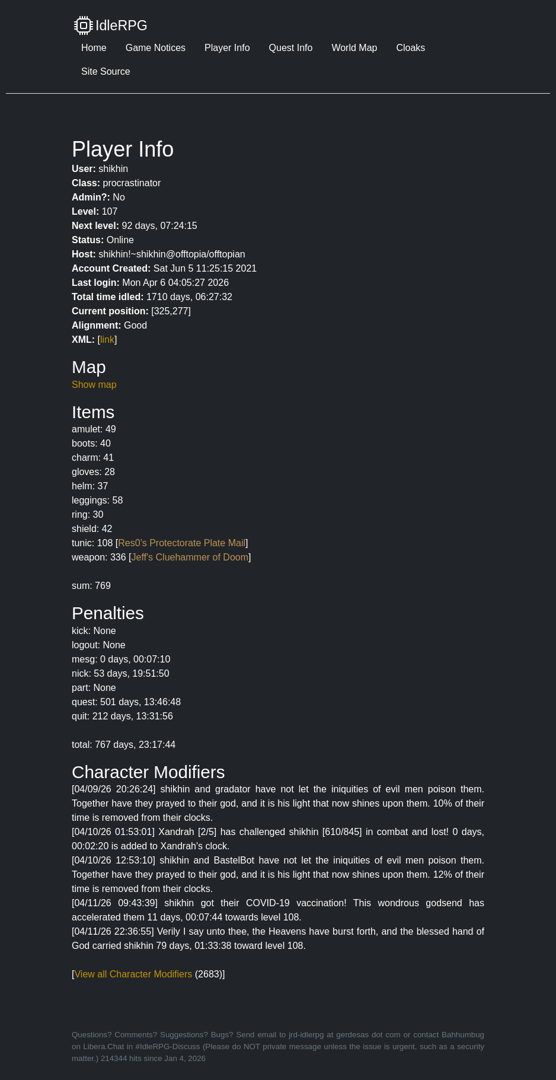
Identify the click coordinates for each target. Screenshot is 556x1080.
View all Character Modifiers (133, 974)
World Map (354, 48)
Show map (94, 385)
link (107, 339)
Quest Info (291, 48)
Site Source (105, 71)
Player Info (227, 48)
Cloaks (410, 48)
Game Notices (156, 48)
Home (94, 48)
